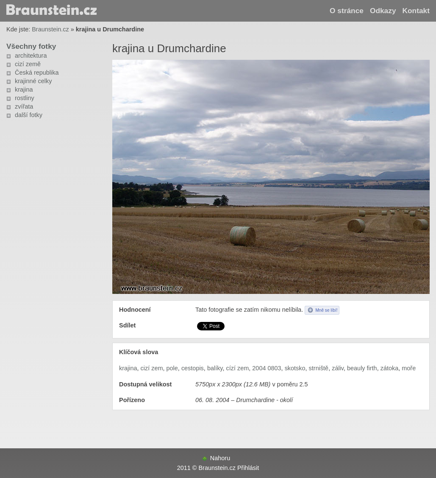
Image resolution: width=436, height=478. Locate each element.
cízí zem (237, 368)
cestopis (192, 368)
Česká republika (37, 72)
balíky (215, 368)
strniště (319, 368)
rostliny (24, 98)
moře (409, 368)
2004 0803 (266, 368)
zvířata (24, 106)
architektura (31, 55)
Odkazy (383, 10)
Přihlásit (248, 467)
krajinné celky (33, 81)
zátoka (389, 368)
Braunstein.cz (50, 29)
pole (172, 368)
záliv (338, 368)
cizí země (28, 64)
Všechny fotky (31, 46)
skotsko (295, 368)
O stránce (347, 10)
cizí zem (152, 368)
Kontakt (416, 10)
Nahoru (220, 458)
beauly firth (362, 368)
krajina (24, 89)
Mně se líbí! (326, 310)
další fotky (28, 115)
